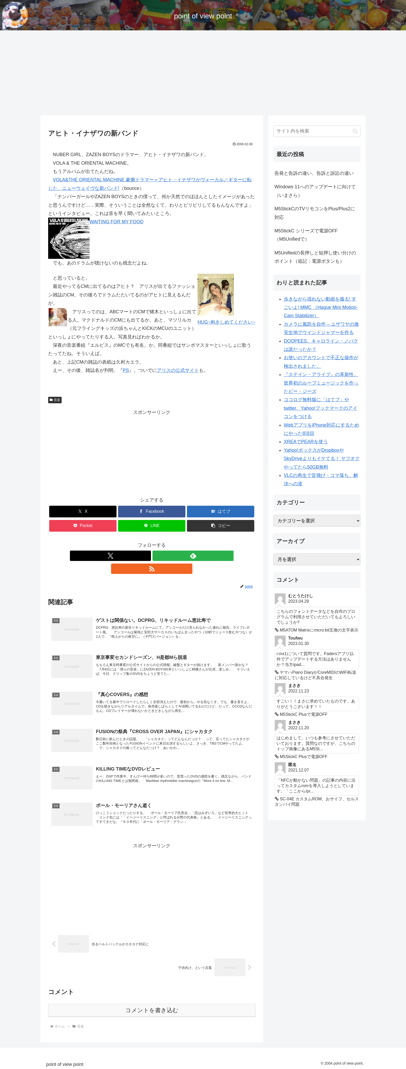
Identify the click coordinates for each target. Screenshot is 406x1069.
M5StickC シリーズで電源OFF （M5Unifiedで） (306, 235)
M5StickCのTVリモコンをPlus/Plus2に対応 (314, 213)
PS (126, 370)
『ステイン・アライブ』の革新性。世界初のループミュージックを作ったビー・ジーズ (321, 383)
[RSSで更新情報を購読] (163, 556)
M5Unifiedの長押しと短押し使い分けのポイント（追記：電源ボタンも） (315, 257)
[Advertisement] (203, 73)
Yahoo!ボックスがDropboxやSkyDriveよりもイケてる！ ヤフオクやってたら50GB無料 (322, 459)
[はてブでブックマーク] (220, 511)
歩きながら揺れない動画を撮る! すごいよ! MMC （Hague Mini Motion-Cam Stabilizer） (321, 307)
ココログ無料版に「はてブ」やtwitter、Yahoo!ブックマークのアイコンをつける (320, 408)
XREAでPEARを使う (306, 441)
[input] (316, 131)
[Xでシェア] (83, 511)
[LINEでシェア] (151, 526)
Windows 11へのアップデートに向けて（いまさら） (315, 191)
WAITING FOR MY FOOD (116, 221)
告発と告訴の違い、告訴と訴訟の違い (314, 173)
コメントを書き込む (151, 1008)
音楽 (55, 400)
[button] (220, 526)
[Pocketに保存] (83, 526)
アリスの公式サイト (178, 370)
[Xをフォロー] (140, 556)
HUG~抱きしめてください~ (226, 322)
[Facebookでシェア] (151, 511)
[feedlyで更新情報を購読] (152, 556)
